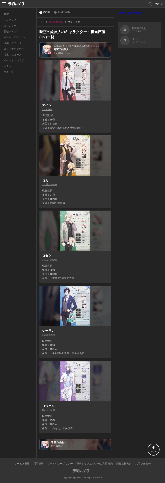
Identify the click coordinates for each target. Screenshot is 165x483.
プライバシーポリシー (60, 463)
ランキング (10, 19)
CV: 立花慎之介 (49, 260)
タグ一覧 (9, 71)
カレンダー (10, 25)
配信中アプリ (11, 31)
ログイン (159, 4)
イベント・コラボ (14, 60)
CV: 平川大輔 (48, 410)
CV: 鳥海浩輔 (48, 335)
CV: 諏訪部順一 (49, 184)
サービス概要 (22, 463)
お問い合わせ (143, 463)
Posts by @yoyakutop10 (131, 13)
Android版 (64, 12)
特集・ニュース (13, 54)
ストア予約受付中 (14, 48)
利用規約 (38, 463)
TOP (6, 14)
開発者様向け (124, 463)
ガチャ (7, 66)
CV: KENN (47, 109)
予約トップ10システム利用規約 (94, 463)
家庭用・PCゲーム (14, 37)
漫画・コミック (13, 43)
